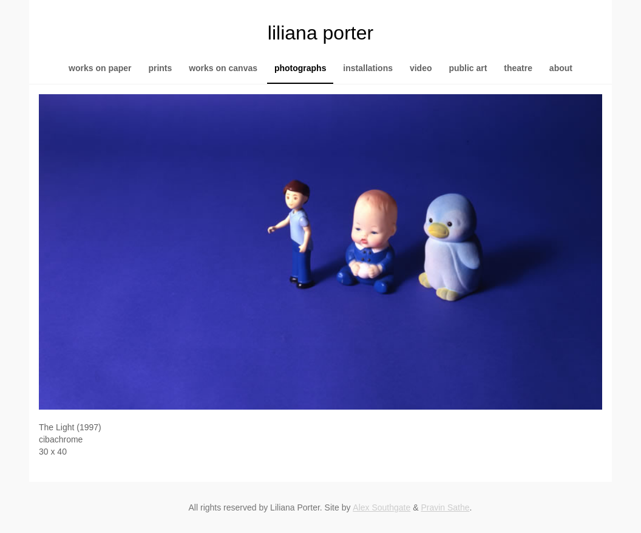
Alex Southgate (381, 507)
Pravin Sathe (445, 507)
